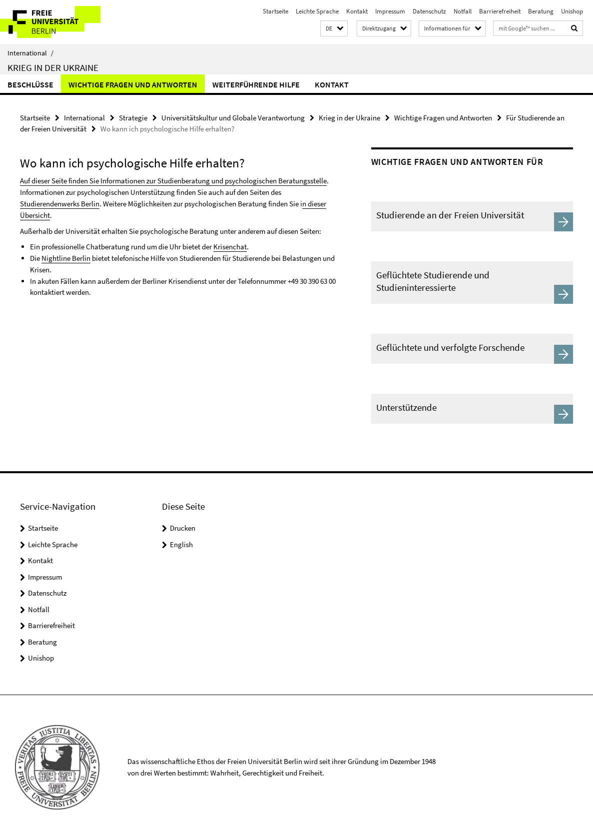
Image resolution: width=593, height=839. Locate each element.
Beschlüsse (30, 84)
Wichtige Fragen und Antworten (132, 84)
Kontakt (357, 11)
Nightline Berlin (65, 257)
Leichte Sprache (317, 11)
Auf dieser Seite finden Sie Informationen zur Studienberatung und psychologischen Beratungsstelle (173, 180)
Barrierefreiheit (500, 11)
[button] (334, 28)
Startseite (275, 11)
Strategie (133, 117)
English (181, 544)
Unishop (572, 11)
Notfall (463, 11)
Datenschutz (429, 11)
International (30, 52)
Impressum (390, 11)
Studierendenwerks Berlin (59, 203)
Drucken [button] (182, 528)
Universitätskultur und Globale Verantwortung (233, 117)
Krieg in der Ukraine (52, 67)
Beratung (541, 11)
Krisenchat (230, 245)
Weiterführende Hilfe (256, 84)
